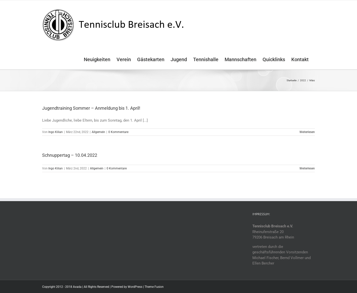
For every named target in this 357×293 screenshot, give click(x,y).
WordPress (135, 287)
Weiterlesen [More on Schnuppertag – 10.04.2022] (307, 168)
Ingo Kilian (55, 132)
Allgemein (98, 132)
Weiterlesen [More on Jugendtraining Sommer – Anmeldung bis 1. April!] (307, 132)
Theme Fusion (154, 287)
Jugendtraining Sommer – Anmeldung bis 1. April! (91, 108)
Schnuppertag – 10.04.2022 (69, 155)
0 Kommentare (118, 132)
